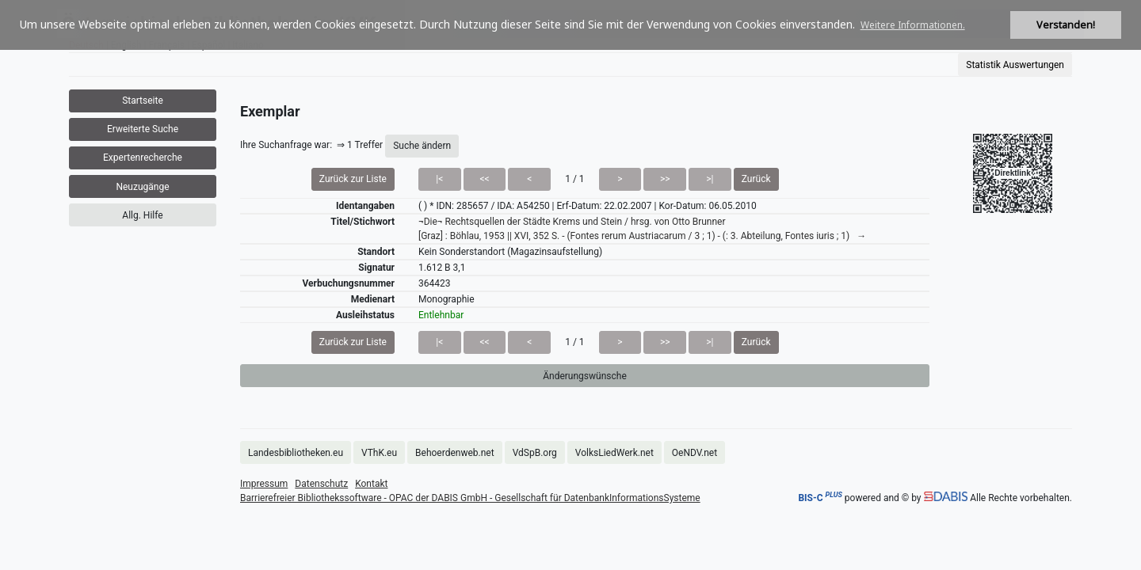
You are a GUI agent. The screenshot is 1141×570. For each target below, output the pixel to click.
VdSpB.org (535, 452)
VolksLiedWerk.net (614, 452)
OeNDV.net (694, 452)
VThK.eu (379, 452)
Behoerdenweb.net (454, 452)
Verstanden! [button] (1065, 25)
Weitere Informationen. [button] (913, 25)
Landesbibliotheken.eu (295, 452)
